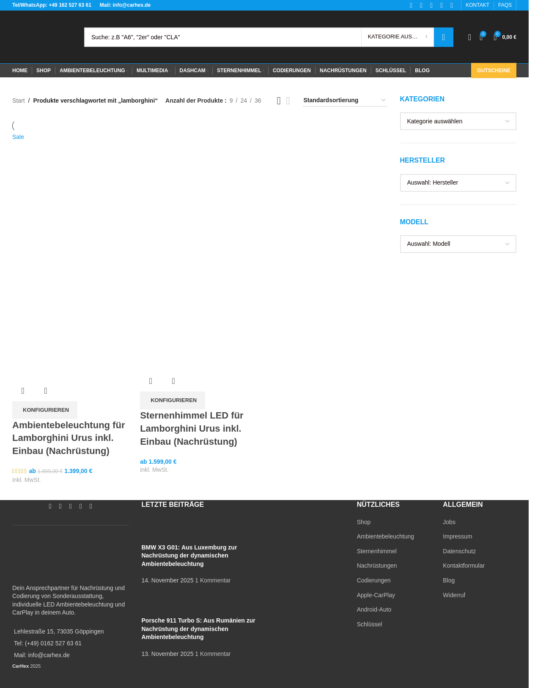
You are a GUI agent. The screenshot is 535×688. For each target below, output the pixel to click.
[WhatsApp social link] (81, 506)
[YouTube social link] (71, 506)
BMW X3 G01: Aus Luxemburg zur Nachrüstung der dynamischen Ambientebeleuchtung (189, 555)
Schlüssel (369, 624)
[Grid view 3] (279, 100)
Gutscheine (493, 70)
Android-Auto (374, 609)
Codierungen (374, 580)
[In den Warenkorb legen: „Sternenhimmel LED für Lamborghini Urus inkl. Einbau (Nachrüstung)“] (172, 400)
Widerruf (454, 595)
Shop (364, 522)
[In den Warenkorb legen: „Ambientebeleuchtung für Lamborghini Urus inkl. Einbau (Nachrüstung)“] (44, 410)
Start (18, 100)
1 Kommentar (212, 580)
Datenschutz (459, 551)
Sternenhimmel (377, 551)
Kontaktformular (464, 565)
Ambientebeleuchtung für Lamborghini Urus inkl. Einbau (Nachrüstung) (68, 438)
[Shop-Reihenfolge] (345, 101)
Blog (449, 580)
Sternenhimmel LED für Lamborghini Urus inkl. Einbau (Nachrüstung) (191, 428)
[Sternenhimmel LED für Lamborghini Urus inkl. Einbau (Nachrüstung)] (199, 191)
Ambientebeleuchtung (385, 536)
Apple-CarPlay (376, 595)
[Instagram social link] (60, 506)
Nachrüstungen (377, 565)
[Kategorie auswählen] (397, 37)
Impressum (457, 536)
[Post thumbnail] (157, 530)
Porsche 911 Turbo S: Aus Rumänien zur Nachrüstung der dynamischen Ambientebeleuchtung (198, 628)
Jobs (449, 522)
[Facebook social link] (50, 506)
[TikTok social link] (91, 506)
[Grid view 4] (288, 100)
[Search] (268, 37)
